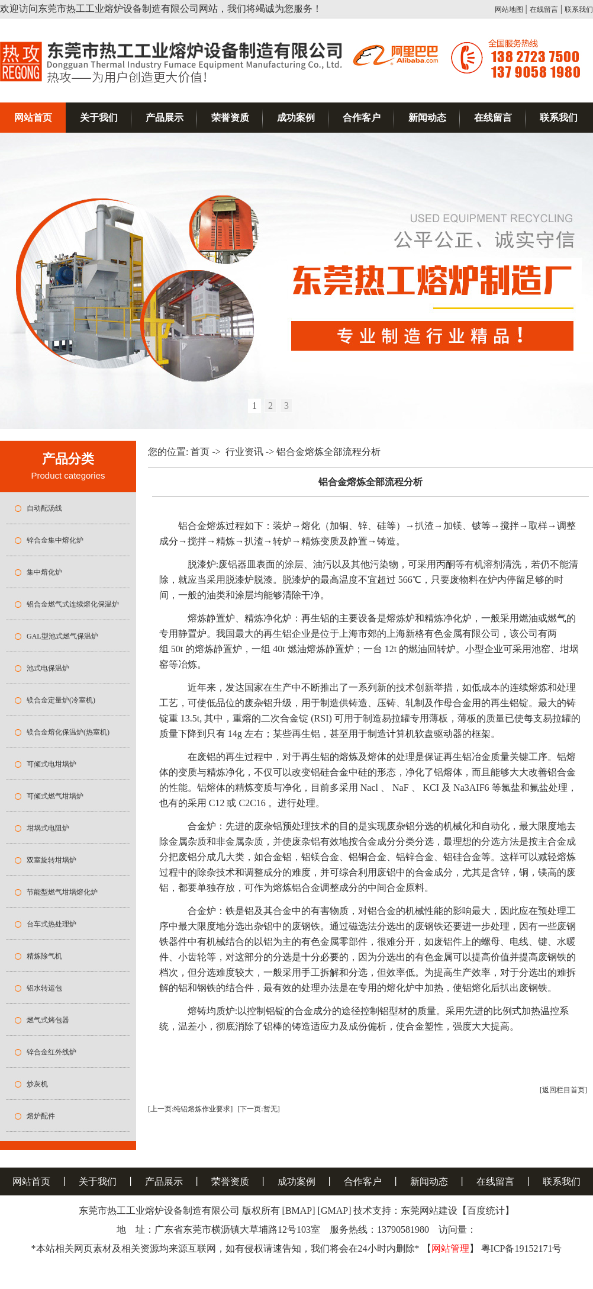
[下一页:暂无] (258, 1109)
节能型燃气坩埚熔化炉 (62, 892)
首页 (200, 452)
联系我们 (579, 9)
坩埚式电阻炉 (48, 828)
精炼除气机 (44, 956)
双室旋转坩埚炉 (51, 860)
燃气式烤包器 (48, 1020)
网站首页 (33, 118)
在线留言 (544, 9)
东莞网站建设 (429, 1210)
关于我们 (99, 118)
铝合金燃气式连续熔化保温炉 (73, 604)
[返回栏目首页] (563, 1090)
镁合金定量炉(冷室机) (61, 700)
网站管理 (450, 1248)
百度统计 (486, 1210)
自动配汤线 (44, 508)
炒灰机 (37, 1084)
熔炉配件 (41, 1116)
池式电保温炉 (48, 668)
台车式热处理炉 (51, 924)
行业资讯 (244, 452)
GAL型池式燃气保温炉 (62, 636)
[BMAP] (298, 1210)
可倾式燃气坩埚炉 (55, 796)
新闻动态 (427, 118)
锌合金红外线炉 (51, 1052)
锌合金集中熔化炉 (55, 540)
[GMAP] (335, 1210)
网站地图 (509, 9)
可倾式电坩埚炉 (51, 764)
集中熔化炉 (44, 572)
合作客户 (362, 118)
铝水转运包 (44, 988)
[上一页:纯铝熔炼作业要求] (190, 1109)
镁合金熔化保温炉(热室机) (68, 732)
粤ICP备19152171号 (521, 1248)
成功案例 (296, 118)
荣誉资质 (230, 118)
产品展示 (164, 118)
